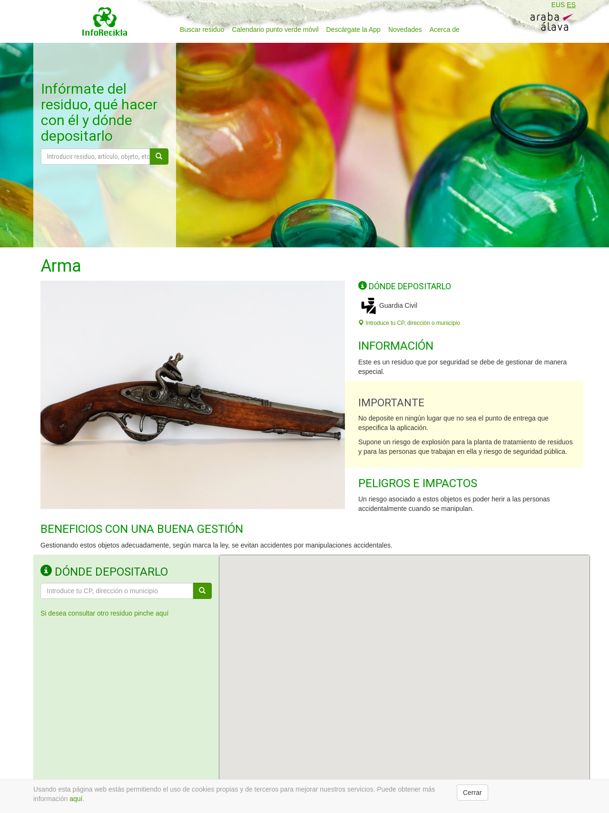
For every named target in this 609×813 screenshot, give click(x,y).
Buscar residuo (202, 29)
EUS (558, 5)
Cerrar (472, 792)
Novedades (405, 29)
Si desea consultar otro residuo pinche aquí (104, 613)
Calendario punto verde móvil (275, 29)
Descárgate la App (353, 29)
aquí (75, 799)
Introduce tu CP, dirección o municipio (409, 323)
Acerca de (445, 29)
